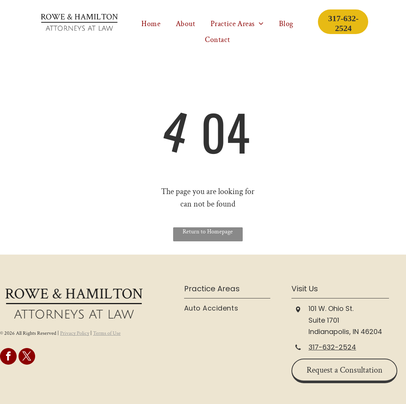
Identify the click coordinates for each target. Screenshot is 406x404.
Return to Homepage (208, 232)
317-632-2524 (332, 347)
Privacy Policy (74, 333)
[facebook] (8, 357)
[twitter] (27, 357)
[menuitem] (151, 24)
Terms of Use (107, 333)
